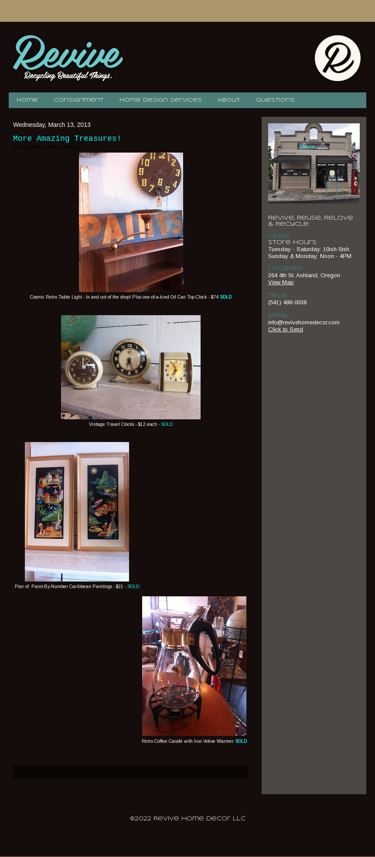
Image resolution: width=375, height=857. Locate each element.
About (229, 100)
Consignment (79, 100)
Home (27, 100)
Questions (275, 100)
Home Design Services (160, 100)
